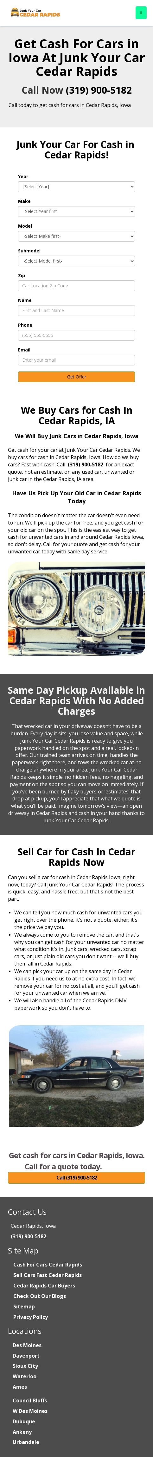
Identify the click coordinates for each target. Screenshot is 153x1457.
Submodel (29, 251)
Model (25, 226)
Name (25, 300)
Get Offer (76, 377)
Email (24, 350)
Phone (25, 325)
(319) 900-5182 (99, 90)
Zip (21, 275)
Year (23, 176)
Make (24, 201)
